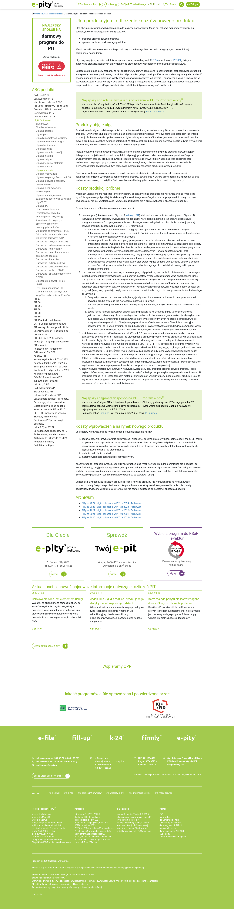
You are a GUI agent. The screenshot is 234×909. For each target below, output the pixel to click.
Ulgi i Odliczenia (42, 120)
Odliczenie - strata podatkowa (51, 234)
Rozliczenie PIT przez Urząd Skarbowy (48, 422)
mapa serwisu (165, 793)
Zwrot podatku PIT (43, 391)
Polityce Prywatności (98, 881)
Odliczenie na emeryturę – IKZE (52, 230)
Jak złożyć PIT (41, 384)
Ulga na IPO (42, 205)
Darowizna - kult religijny (49, 248)
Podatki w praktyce (44, 445)
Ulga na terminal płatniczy (49, 163)
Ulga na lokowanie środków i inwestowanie (51, 182)
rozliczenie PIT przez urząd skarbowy (92, 839)
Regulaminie (80, 881)
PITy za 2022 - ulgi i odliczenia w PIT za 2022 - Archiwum (111, 510)
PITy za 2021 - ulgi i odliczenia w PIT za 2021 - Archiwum (111, 514)
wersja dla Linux (39, 820)
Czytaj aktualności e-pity (47, 646)
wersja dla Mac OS (41, 817)
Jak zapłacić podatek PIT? (47, 395)
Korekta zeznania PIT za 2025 (49, 409)
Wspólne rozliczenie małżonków (53, 295)
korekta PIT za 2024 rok (85, 842)
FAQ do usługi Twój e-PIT (129, 820)
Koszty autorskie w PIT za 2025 (50, 363)
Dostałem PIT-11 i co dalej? (48, 109)
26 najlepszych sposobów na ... (50, 430)
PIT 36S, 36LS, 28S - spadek (48, 338)
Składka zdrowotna (46, 127)
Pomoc (173, 4)
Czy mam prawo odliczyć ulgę (51, 291)
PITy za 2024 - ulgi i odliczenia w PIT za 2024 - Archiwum (111, 503)
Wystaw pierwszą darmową (176, 549)
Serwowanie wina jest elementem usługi (57, 599)
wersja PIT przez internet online (47, 822)
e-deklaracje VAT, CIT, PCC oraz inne (134, 831)
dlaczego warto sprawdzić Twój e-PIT (134, 817)
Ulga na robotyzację (46, 173)
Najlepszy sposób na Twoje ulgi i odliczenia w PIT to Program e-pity (132, 100)
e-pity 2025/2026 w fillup (44, 831)
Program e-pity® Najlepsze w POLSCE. (50, 861)
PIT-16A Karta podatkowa (47, 320)
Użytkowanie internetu (48, 209)
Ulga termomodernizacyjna (50, 141)
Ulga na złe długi (44, 155)
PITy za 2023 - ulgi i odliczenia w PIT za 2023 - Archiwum (111, 506)
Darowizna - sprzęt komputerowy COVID (53, 275)
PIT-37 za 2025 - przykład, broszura (91, 822)
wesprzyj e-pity (117, 793)
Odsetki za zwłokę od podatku (50, 405)
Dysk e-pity (165, 834)
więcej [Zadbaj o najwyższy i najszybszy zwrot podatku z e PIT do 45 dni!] (113, 574)
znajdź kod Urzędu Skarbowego (132, 828)
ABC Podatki (154, 4)
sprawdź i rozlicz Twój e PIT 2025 (133, 814)
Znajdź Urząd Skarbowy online (48, 776)
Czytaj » (37, 628)
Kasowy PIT (40, 355)
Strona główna (40, 14)
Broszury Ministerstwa (45, 416)
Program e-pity (152, 398)
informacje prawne (141, 793)
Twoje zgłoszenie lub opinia (173, 836)
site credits (37, 894)
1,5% (165, 4)
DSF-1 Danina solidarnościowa (50, 323)
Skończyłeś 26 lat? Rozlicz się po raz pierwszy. (51, 332)
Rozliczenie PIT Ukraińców (47, 348)
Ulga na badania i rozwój (49, 152)
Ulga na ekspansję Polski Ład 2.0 (53, 177)
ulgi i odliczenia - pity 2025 (87, 820)
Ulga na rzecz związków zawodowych (48, 190)
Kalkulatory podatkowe (46, 373)
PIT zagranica (41, 345)
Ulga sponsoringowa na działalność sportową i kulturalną (53, 197)
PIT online (150, 413)
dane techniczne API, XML (172, 831)
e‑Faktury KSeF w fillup (43, 834)
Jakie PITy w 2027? (44, 427)
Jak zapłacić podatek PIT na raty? (51, 398)
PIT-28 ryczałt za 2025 (85, 825)
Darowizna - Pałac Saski (48, 259)
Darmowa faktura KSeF (43, 836)
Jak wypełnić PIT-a (43, 98)
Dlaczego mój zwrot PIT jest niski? (51, 282)
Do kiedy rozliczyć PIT (45, 388)
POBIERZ (48, 66)
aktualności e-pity (168, 828)
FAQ (161, 814)
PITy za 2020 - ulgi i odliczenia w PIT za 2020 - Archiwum (111, 517)
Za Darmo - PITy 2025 (58, 549)
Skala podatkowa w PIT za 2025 (50, 366)
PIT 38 (37, 309)
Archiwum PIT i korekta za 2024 (50, 438)
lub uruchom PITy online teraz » (51, 75)
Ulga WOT (41, 202)
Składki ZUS (42, 123)
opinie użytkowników (92, 793)
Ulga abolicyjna (44, 148)
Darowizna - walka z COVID (50, 270)
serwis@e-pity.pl (49, 765)
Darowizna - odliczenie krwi (50, 263)
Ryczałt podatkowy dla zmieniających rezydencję (49, 215)
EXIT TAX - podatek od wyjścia (50, 413)
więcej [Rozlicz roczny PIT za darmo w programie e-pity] (54, 574)
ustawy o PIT (132, 215)
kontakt (56, 793)
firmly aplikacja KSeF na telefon (47, 839)
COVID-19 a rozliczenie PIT (48, 377)
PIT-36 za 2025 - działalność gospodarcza (94, 828)
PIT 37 (37, 298)
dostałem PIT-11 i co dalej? (87, 817)
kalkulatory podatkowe (170, 822)
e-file (35, 793)
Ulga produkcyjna (45, 170)
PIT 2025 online (154, 111)
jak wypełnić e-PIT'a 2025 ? (87, 814)
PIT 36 (37, 302)
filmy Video (165, 817)
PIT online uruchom (87, 4)
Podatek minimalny (44, 441)
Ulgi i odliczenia (55, 14)
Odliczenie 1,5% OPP (45, 352)
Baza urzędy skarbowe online (49, 402)
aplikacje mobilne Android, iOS (46, 825)
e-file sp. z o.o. (87, 874)
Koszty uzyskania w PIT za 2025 (51, 359)
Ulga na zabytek (44, 159)
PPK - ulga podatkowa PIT (49, 288)
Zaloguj (194, 4)
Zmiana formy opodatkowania (50, 434)
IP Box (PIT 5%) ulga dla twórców (51, 341)
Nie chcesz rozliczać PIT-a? (48, 102)
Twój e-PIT (126, 4)
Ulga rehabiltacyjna (46, 145)
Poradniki (79, 809)
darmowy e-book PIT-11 (171, 825)
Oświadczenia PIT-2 (44, 113)
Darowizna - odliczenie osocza (52, 266)
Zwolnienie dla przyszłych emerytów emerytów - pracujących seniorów (49, 224)
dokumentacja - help (169, 820)
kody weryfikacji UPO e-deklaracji (132, 825)
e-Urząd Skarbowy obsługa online (133, 822)
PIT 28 (37, 313)
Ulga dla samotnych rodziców (51, 138)
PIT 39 (37, 316)
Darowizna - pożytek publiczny (52, 241)
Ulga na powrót (44, 166)
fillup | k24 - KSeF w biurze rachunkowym (51, 842)
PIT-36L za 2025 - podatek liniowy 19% (92, 831)
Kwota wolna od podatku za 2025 (51, 370)
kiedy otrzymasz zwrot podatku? (89, 834)
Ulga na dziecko (44, 130)
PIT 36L (38, 305)
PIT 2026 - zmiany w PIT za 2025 (51, 105)
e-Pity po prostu (47, 4)
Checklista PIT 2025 (44, 116)
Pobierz (110, 4)
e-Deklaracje (139, 4)
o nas (70, 793)
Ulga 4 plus (42, 134)
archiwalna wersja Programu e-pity (48, 828)
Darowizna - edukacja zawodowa (53, 245)
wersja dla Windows (41, 814)
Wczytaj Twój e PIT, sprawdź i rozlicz (117, 549)
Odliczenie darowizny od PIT (51, 238)
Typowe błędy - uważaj (46, 380)
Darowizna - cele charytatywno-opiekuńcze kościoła (52, 254)
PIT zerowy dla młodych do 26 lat (51, 327)
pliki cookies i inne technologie (143, 881)
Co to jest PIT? (41, 95)
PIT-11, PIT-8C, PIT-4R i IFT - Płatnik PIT (92, 836)
